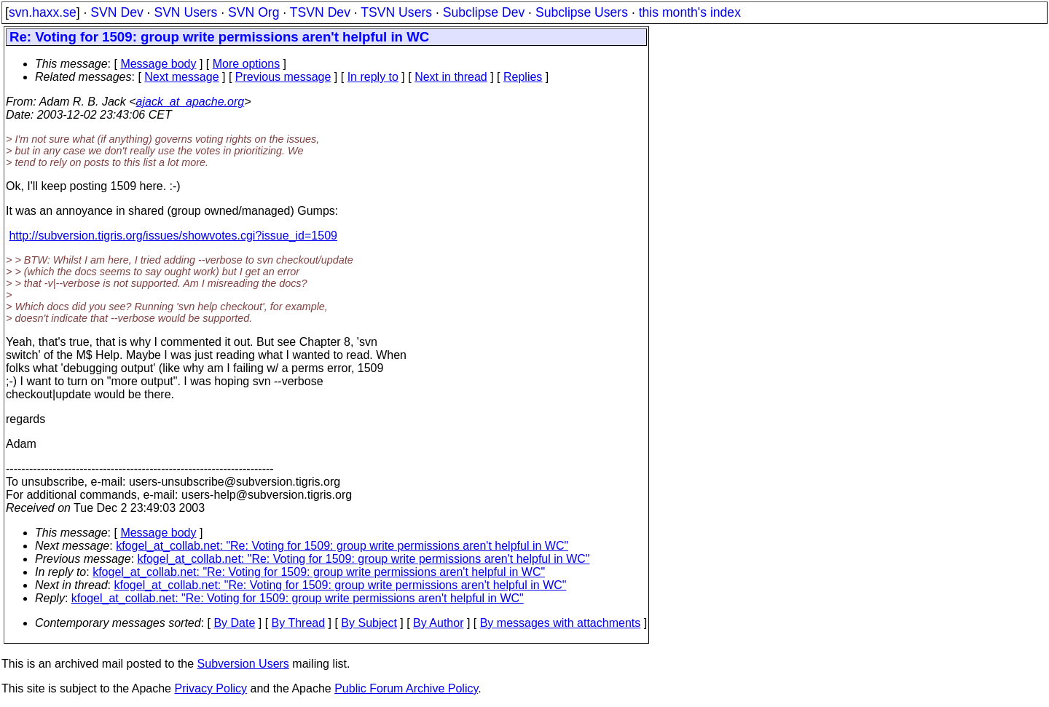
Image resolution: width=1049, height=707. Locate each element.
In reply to (372, 77)
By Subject (368, 623)
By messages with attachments (560, 623)
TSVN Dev (320, 12)
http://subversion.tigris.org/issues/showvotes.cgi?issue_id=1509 (173, 235)
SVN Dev (116, 12)
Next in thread (451, 77)
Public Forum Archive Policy (406, 688)
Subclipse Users (581, 12)
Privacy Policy (210, 688)
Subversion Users (243, 663)
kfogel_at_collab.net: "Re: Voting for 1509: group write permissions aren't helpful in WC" (342, 546)
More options (246, 64)
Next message (181, 77)
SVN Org (253, 12)
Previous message (283, 77)
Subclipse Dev (483, 12)
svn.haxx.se (42, 12)
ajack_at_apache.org (190, 101)
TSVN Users (396, 12)
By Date (234, 623)
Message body (158, 64)
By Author (438, 623)
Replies (522, 77)
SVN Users (185, 12)
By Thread (299, 623)
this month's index (690, 12)
